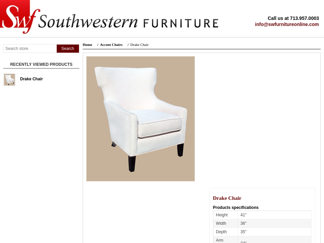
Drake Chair (31, 79)
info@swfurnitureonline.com (287, 24)
